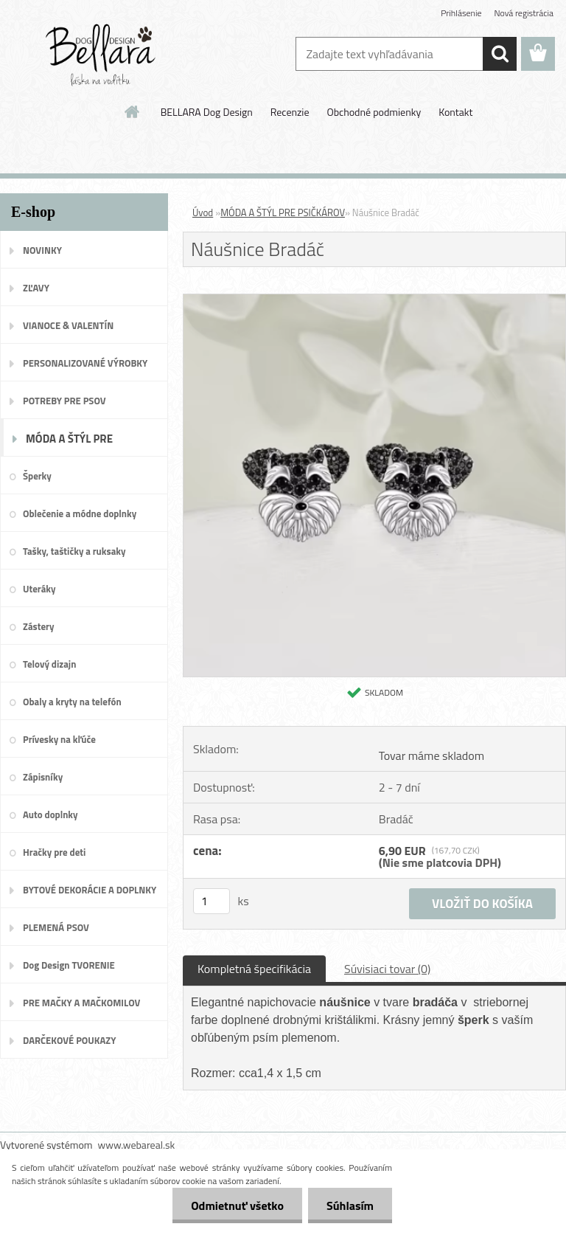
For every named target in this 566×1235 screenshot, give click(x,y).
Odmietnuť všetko (237, 1205)
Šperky (37, 475)
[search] (500, 54)
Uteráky (39, 588)
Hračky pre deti (54, 852)
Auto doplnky (50, 814)
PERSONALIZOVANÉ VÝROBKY (85, 363)
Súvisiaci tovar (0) (387, 969)
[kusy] (211, 901)
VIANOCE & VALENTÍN (68, 325)
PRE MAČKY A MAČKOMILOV (81, 1002)
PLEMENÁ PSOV (56, 927)
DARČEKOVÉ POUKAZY (69, 1040)
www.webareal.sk (136, 1144)
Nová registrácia (523, 13)
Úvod (202, 212)
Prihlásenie (461, 13)
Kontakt (455, 112)
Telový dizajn (49, 664)
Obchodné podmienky (373, 112)
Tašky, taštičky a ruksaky (74, 551)
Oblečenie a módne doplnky (79, 513)
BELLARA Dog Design (207, 112)
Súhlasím (350, 1205)
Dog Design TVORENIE (69, 965)
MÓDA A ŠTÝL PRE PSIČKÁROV (69, 443)
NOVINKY (42, 250)
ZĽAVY (36, 287)
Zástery (38, 626)
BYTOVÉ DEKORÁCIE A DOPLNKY (89, 889)
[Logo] (101, 54)
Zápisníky (43, 776)
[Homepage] (132, 111)
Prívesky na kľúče (59, 739)
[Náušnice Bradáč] (374, 300)
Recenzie (290, 112)
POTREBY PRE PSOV (64, 400)
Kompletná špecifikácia (254, 969)
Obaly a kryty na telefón (72, 701)
